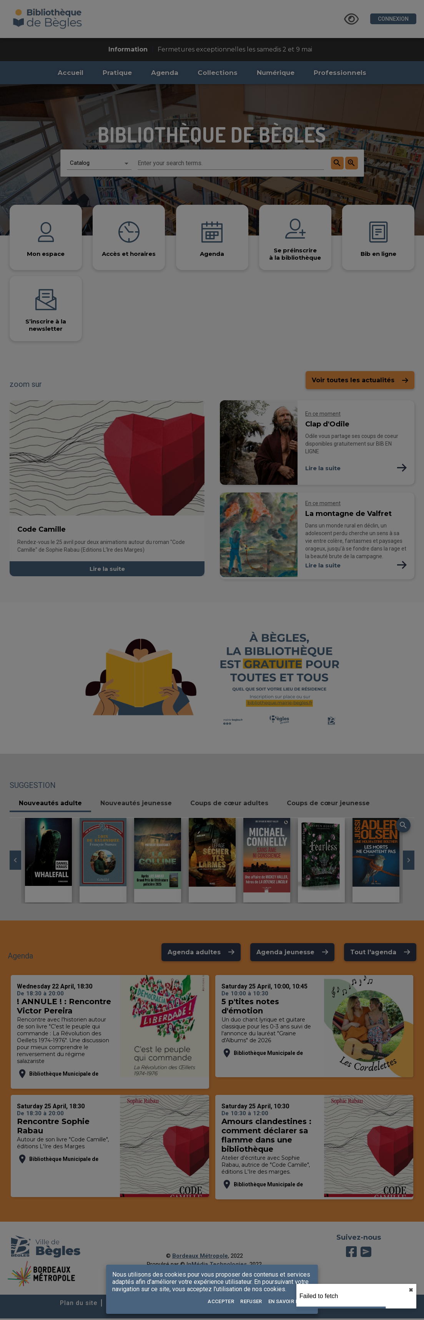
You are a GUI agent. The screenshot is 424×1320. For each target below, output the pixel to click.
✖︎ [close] (411, 1290)
